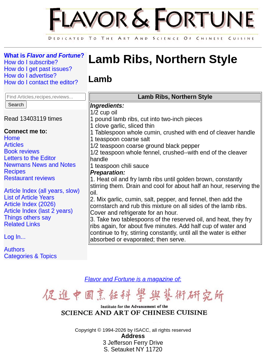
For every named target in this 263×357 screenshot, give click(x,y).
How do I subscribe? (31, 62)
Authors (14, 249)
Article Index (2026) (30, 204)
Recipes (15, 171)
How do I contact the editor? (41, 82)
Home (12, 138)
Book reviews (21, 151)
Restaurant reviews (29, 178)
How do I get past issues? (38, 69)
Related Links (22, 224)
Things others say (27, 217)
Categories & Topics (30, 256)
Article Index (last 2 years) (38, 211)
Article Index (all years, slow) (42, 191)
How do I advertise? (30, 75)
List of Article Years (29, 197)
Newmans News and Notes (40, 165)
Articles (13, 145)
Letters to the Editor (30, 158)
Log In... (15, 237)
